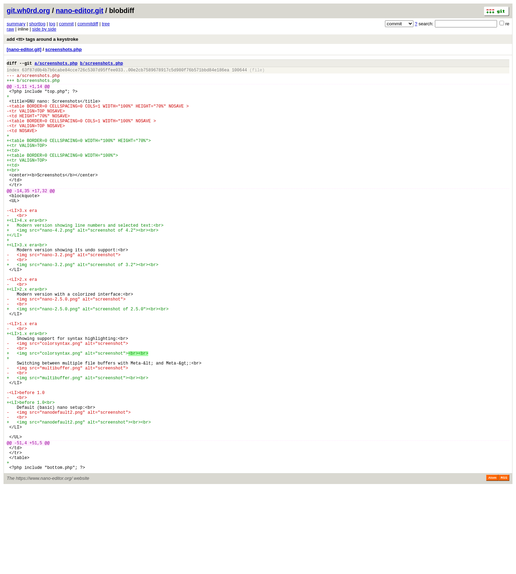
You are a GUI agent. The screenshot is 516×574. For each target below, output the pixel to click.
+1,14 (36, 92)
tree (106, 23)
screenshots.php (63, 49)
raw (10, 29)
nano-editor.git (79, 10)
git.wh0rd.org (28, 10)
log (52, 23)
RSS (504, 564)
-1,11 (20, 92)
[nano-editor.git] (24, 49)
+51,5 (36, 524)
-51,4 (20, 524)
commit (66, 23)
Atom (492, 564)
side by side (44, 29)
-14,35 (22, 218)
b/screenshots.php (101, 64)
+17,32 (39, 218)
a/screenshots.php (55, 64)
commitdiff (87, 23)
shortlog (37, 23)
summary (16, 23)
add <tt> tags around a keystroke (42, 39)
